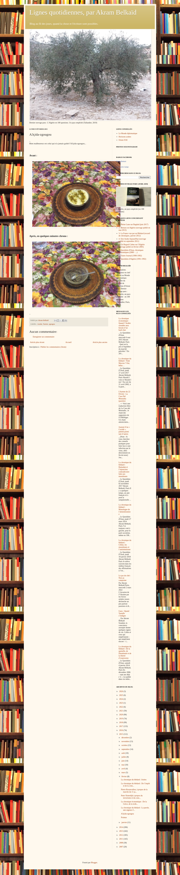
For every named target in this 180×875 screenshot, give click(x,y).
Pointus (124, 817)
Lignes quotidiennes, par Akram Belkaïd (82, 12)
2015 (121, 734)
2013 (121, 831)
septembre (125, 749)
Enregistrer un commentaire (43, 337)
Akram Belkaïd (121, 161)
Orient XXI (123, 140)
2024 (121, 699)
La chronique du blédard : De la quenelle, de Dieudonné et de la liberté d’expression (125, 652)
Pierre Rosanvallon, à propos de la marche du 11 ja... (134, 791)
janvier (124, 822)
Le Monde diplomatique (128, 133)
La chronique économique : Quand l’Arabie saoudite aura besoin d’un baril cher (125, 324)
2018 (121, 722)
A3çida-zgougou (127, 814)
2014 (121, 827)
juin (123, 761)
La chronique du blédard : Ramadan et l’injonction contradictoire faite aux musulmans (125, 469)
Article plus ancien (100, 342)
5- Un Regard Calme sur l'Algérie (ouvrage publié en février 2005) (132, 245)
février (124, 776)
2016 (121, 730)
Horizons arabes (125, 137)
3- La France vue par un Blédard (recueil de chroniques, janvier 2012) (134, 234)
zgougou (52, 324)
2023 (121, 703)
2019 (121, 719)
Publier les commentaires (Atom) (53, 347)
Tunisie (45, 324)
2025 (121, 695)
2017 (121, 726)
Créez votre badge (122, 167)
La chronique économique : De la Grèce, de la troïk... (134, 803)
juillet (123, 757)
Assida (39, 324)
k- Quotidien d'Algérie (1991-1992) (132, 259)
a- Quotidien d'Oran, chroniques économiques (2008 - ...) (131, 251)
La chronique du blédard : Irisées (134, 780)
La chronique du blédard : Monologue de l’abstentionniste (125, 509)
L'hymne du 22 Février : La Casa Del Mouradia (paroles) (124, 396)
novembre (125, 741)
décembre (125, 738)
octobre (124, 745)
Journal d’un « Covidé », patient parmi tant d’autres (124, 430)
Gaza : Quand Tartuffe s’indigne (124, 613)
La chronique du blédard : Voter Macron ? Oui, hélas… (125, 362)
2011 (121, 839)
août (123, 753)
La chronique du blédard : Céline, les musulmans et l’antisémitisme (125, 545)
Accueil (68, 342)
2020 (121, 715)
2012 (121, 835)
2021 (121, 711)
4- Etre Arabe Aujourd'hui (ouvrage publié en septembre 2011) (132, 240)
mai (123, 765)
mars (123, 772)
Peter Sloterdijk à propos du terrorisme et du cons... (132, 797)
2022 (121, 707)
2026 (121, 691)
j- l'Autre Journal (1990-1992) (130, 256)
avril (123, 769)
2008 (121, 843)
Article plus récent (37, 342)
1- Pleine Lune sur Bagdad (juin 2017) (133, 224)
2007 (121, 847)
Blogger (94, 863)
